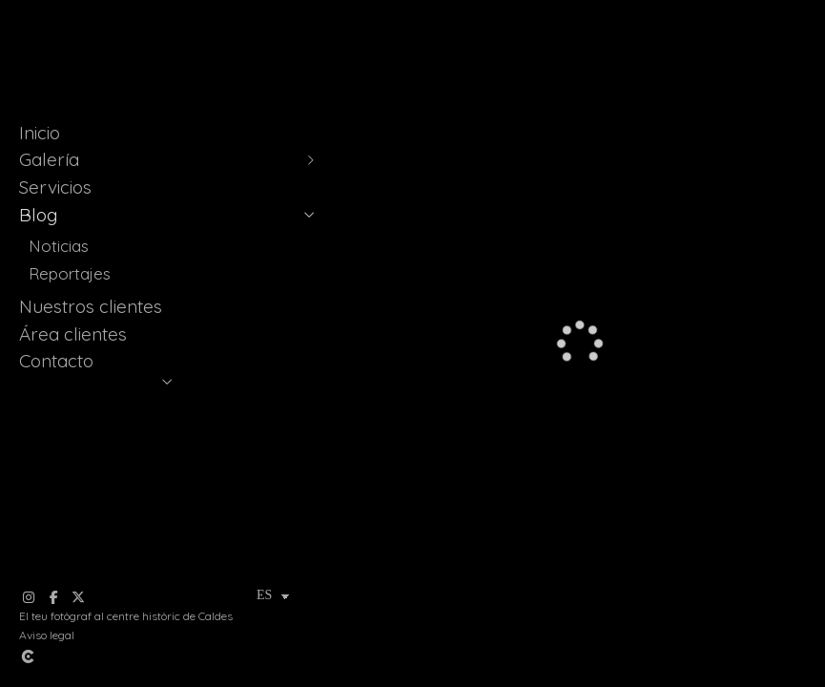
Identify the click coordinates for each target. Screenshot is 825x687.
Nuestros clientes (90, 306)
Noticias (59, 246)
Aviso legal (46, 635)
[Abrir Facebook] (53, 597)
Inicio (39, 132)
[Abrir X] (78, 597)
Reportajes (70, 273)
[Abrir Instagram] (28, 597)
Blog (38, 214)
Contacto (56, 360)
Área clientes (73, 334)
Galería (49, 159)
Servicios (55, 187)
